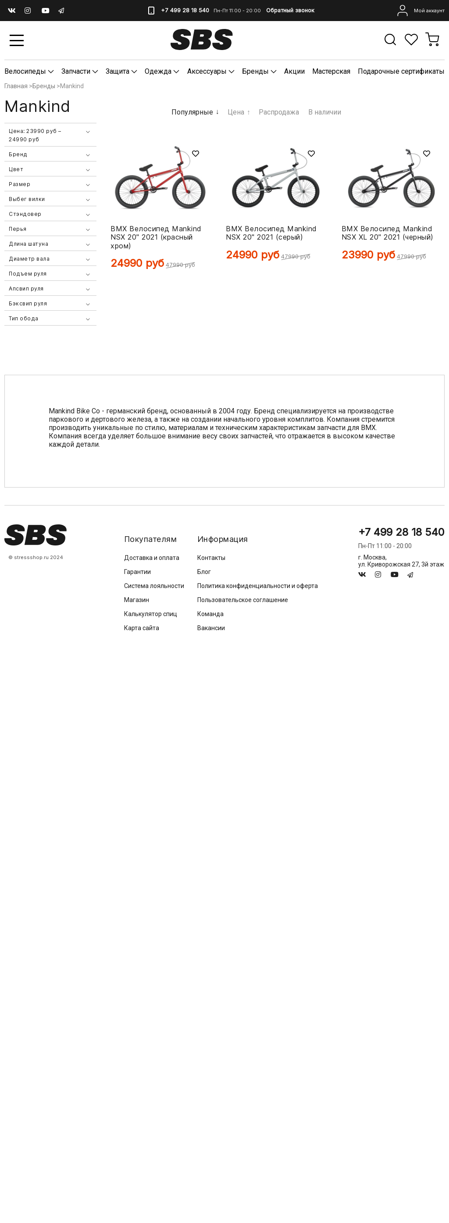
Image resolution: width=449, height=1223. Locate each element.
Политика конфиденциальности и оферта (257, 585)
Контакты (211, 557)
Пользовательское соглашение (242, 599)
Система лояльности (154, 585)
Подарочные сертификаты (401, 71)
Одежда (158, 71)
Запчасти (76, 71)
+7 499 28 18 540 (184, 10)
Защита (118, 71)
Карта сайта (141, 627)
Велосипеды (26, 71)
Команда (210, 613)
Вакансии (211, 627)
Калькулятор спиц (150, 613)
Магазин (136, 599)
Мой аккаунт (420, 11)
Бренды (255, 71)
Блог (204, 571)
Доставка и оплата (151, 557)
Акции (294, 71)
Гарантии (137, 571)
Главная (16, 86)
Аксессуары (207, 71)
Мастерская (331, 71)
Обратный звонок (290, 10)
